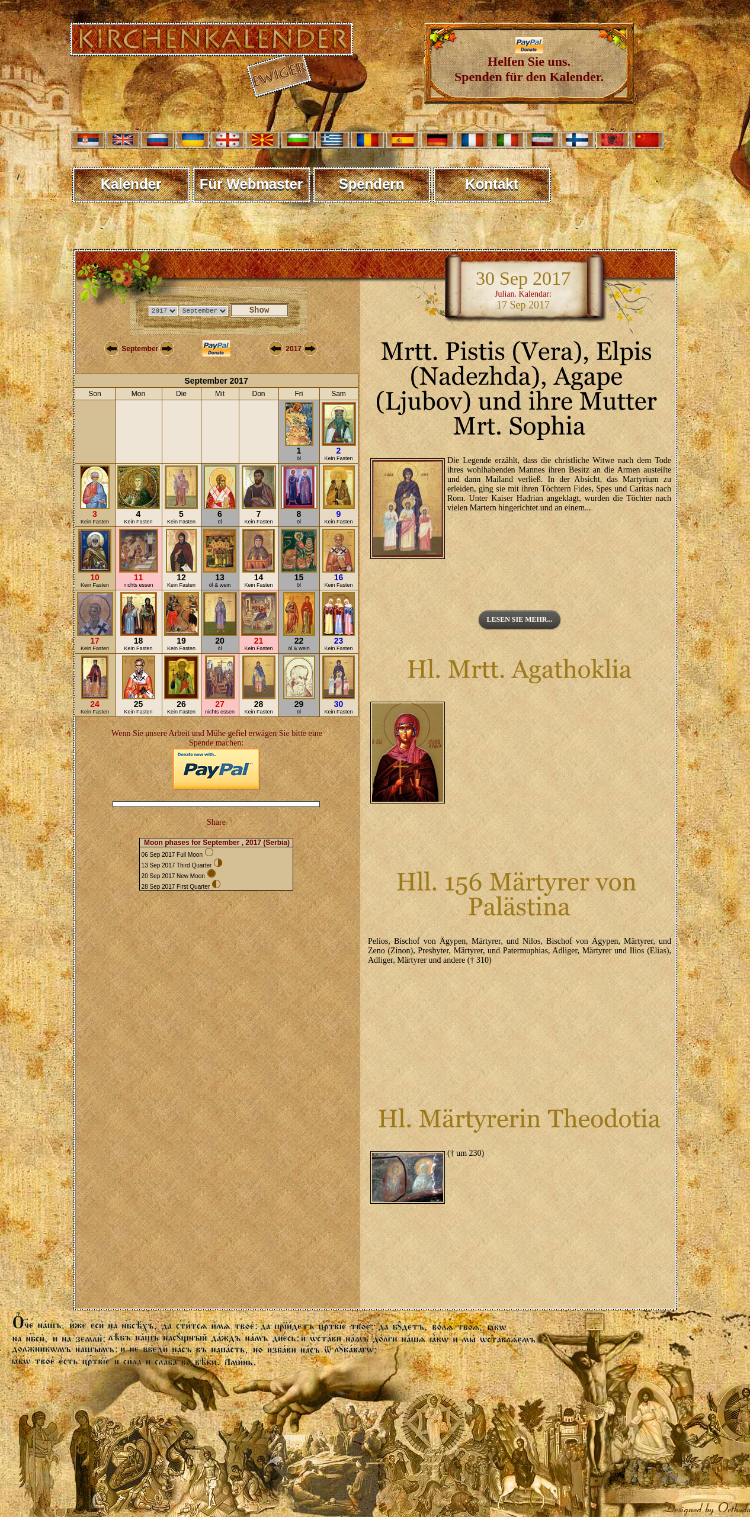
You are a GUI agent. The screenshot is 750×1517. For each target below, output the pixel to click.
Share (216, 822)
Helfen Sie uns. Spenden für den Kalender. (529, 63)
